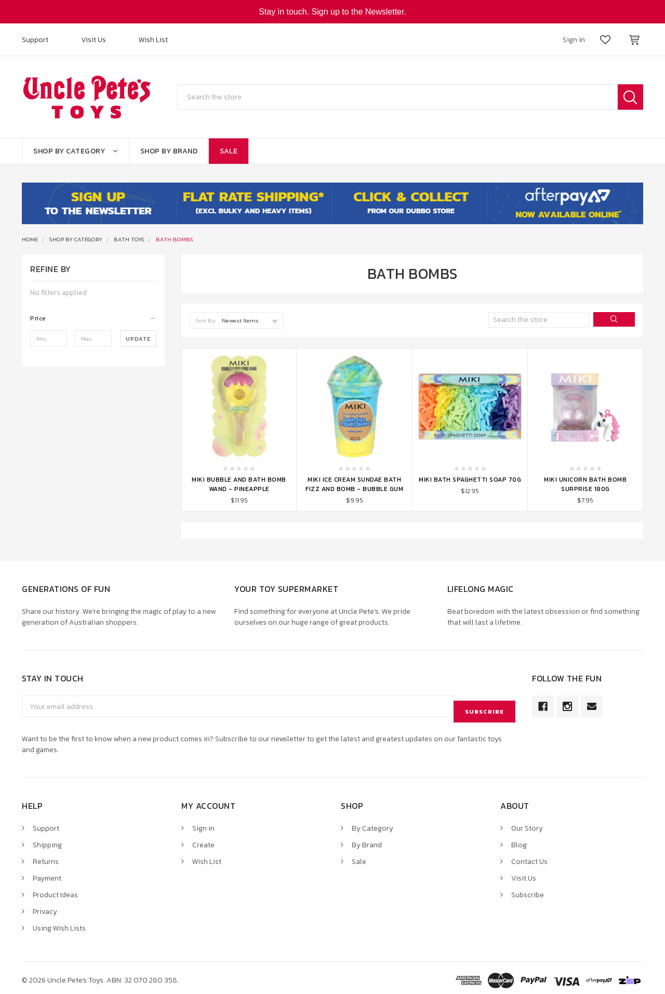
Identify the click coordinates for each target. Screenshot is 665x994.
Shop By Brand (169, 151)
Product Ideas (55, 889)
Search (630, 97)
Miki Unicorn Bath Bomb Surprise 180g (585, 484)
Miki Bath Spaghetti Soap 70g (470, 479)
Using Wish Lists (59, 923)
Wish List (153, 39)
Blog (519, 839)
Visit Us (93, 39)
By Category (372, 823)
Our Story (527, 823)
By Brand (367, 839)
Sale (228, 151)
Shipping (47, 839)
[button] (93, 318)
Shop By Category (75, 151)
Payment (47, 873)
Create (203, 839)
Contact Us (529, 856)
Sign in (203, 823)
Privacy (45, 906)
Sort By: (206, 320)
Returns (46, 856)
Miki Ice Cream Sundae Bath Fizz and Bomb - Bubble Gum (354, 484)
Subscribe (527, 889)
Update (138, 338)
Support (35, 39)
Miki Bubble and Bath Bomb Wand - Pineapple (239, 484)
